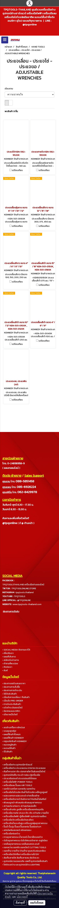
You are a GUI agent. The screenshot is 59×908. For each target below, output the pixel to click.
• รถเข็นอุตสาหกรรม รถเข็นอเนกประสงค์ (20, 844)
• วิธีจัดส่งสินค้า (9, 693)
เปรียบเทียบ (17, 170)
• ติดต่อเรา (7, 667)
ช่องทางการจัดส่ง (11, 611)
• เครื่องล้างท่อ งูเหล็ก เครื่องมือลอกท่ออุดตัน (23, 809)
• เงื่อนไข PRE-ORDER (12, 700)
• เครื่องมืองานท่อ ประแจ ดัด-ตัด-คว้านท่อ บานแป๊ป (25, 813)
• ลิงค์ (5, 670)
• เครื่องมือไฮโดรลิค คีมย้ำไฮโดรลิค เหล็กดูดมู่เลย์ (24, 792)
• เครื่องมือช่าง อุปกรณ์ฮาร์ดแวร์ (17, 764)
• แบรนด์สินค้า (8, 748)
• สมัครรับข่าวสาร (10, 660)
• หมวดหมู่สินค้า (9, 744)
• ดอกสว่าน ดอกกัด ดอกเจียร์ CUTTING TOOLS (24, 847)
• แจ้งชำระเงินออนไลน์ (12, 707)
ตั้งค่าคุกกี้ (20, 902)
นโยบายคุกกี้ (22, 896)
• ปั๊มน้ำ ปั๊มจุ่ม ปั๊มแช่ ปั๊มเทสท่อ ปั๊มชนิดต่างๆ (21, 826)
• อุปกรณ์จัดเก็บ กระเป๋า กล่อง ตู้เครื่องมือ (21, 775)
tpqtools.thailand (25, 592)
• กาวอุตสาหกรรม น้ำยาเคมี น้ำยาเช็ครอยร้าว (22, 837)
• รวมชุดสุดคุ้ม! (9, 731)
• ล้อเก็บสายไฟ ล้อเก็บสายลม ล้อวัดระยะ (20, 857)
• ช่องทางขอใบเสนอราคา (13, 683)
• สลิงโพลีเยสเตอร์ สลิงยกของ (16, 830)
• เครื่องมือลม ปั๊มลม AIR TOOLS (17, 785)
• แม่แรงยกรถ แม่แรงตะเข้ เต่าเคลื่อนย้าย (20, 795)
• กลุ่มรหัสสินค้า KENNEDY (14, 741)
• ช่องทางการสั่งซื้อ (11, 687)
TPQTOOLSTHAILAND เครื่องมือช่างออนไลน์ (23, 584)
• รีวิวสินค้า (7, 751)
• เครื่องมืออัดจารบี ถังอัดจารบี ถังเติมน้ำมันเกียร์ (24, 799)
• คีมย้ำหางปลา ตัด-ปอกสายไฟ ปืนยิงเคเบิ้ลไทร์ (23, 771)
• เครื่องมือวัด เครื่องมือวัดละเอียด (18, 819)
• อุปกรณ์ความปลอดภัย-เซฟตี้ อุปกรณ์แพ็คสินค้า (25, 861)
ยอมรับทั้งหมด (36, 902)
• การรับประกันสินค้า (11, 704)
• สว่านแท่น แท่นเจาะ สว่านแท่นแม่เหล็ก (19, 806)
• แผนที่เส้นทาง (9, 656)
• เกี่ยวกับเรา (8, 653)
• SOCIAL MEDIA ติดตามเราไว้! (16, 649)
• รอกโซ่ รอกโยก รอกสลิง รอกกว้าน (18, 788)
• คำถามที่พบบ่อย (10, 663)
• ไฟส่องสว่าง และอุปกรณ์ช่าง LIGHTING (21, 864)
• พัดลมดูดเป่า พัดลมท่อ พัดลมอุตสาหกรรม (22, 802)
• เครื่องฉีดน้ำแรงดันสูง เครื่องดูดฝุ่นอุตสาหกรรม (24, 823)
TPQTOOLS (19, 596)
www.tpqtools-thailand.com (27, 604)
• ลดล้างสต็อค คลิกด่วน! (13, 727)
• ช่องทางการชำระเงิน (12, 690)
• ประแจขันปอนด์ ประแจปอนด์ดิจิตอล (19, 778)
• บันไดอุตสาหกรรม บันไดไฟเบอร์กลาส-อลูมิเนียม (25, 840)
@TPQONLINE (24, 600)
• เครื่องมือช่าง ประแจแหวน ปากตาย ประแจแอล (23, 768)
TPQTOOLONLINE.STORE (23, 588)
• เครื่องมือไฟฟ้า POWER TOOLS (17, 782)
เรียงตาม (9, 88)
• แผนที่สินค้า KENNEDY (13, 738)
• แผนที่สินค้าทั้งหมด (11, 734)
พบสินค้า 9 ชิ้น (11, 111)
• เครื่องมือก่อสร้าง (11, 833)
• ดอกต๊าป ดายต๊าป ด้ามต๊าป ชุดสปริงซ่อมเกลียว (24, 851)
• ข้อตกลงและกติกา (11, 711)
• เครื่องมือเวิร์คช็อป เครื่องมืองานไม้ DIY (20, 854)
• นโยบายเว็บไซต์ (9, 714)
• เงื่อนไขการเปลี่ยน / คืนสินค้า (16, 697)
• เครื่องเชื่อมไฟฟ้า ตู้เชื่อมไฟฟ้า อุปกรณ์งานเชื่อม (24, 816)
